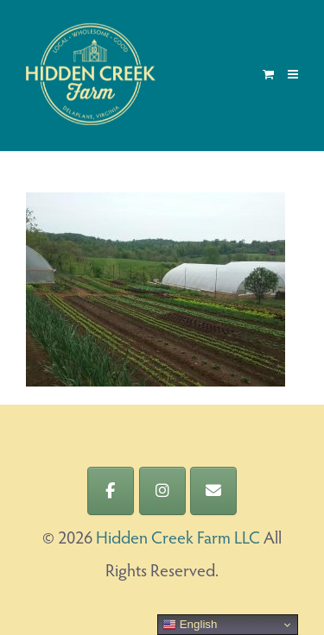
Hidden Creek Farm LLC (178, 539)
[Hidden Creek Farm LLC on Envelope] (213, 491)
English (189, 625)
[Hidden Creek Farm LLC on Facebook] (110, 491)
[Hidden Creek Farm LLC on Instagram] (162, 491)
